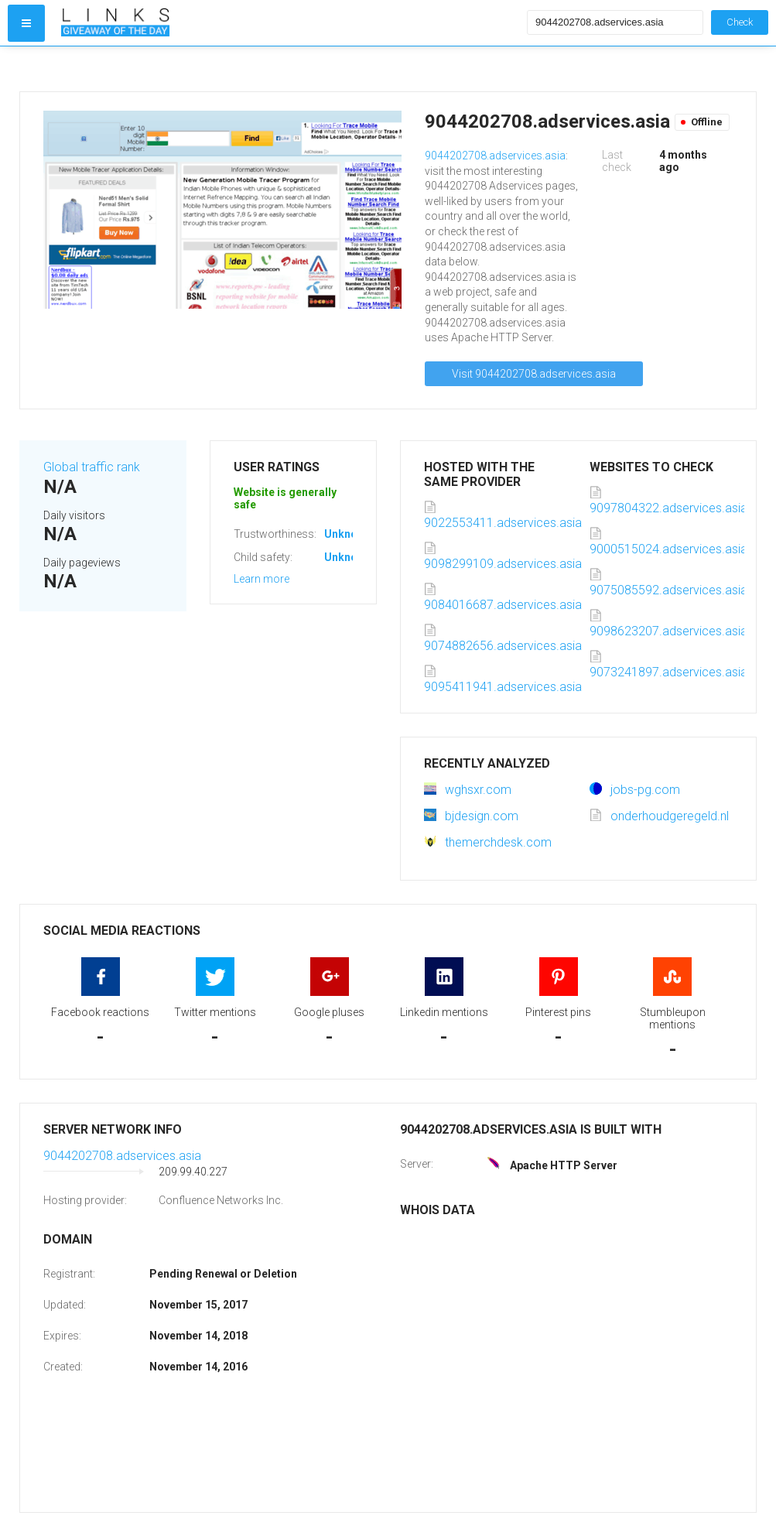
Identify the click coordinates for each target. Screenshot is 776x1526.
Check (739, 22)
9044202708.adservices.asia (495, 155)
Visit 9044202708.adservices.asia (534, 374)
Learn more (261, 579)
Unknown (347, 534)
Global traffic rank (91, 467)
